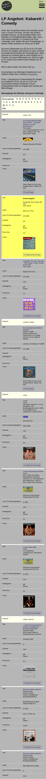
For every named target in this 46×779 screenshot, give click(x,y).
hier (33, 67)
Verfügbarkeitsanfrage (32, 255)
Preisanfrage (28, 192)
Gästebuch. (33, 74)
